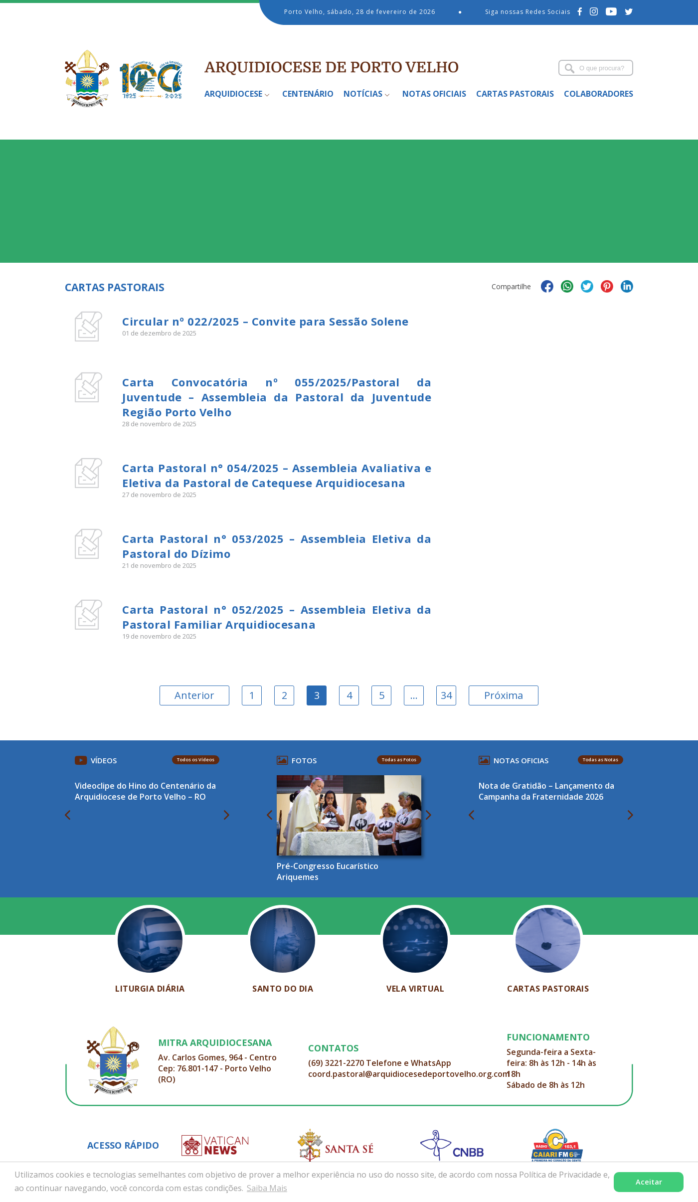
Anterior (194, 695)
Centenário (308, 93)
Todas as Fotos (399, 759)
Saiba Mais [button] (267, 1188)
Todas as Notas (600, 759)
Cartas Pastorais (515, 93)
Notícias (363, 93)
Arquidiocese (233, 93)
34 (446, 695)
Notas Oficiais (434, 93)
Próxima (503, 695)
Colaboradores (598, 93)
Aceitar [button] (649, 1182)
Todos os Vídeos (195, 759)
